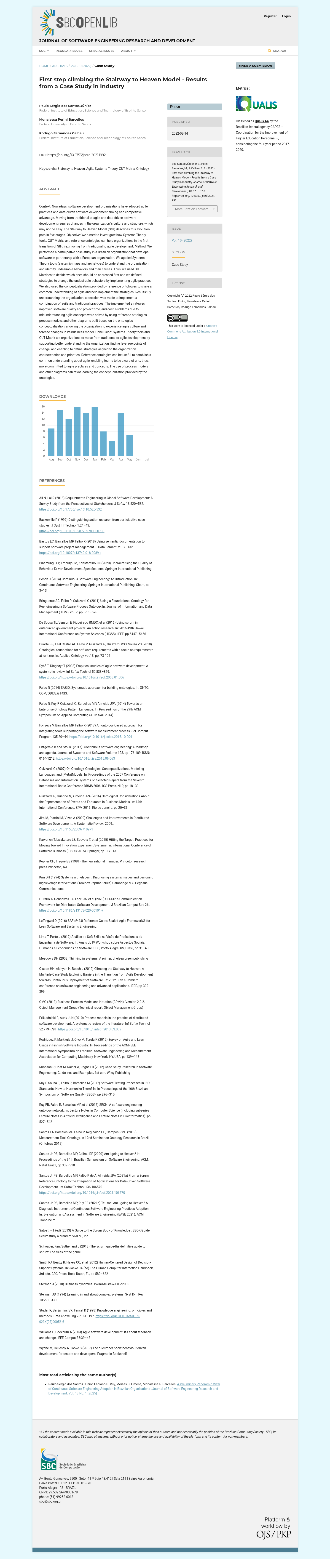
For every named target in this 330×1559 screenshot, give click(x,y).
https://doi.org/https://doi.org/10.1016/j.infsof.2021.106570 (82, 1193)
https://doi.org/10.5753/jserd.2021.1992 (76, 155)
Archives (60, 66)
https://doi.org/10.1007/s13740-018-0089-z (70, 553)
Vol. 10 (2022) (81, 66)
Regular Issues (69, 51)
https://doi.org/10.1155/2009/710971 (66, 829)
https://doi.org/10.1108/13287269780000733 (72, 531)
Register (270, 16)
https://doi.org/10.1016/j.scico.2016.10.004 (100, 737)
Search (279, 51)
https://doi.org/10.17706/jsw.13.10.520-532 (70, 509)
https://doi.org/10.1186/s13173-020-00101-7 (71, 910)
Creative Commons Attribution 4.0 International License (192, 331)
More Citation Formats (192, 209)
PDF (177, 107)
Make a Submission (255, 65)
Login (286, 16)
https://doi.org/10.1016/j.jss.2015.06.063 (85, 758)
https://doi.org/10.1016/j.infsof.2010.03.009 (89, 1029)
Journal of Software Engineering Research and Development (117, 40)
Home (44, 66)
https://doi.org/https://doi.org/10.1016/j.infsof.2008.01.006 (81, 677)
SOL (42, 51)
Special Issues (101, 51)
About (127, 51)
